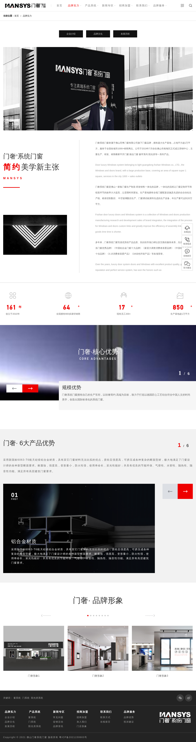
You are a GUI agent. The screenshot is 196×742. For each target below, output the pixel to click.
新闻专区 (108, 5)
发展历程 (125, 34)
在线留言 (105, 721)
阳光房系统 (37, 698)
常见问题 (58, 717)
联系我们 (142, 5)
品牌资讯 (58, 726)
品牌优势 (129, 717)
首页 (59, 5)
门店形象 (82, 726)
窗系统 (17, 698)
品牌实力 (73, 5)
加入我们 (82, 721)
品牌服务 (159, 5)
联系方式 (105, 717)
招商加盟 (125, 5)
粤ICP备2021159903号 (73, 737)
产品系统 (90, 5)
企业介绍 (71, 34)
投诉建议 (129, 721)
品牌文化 (98, 34)
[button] (30, 388)
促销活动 (58, 721)
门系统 (26, 698)
